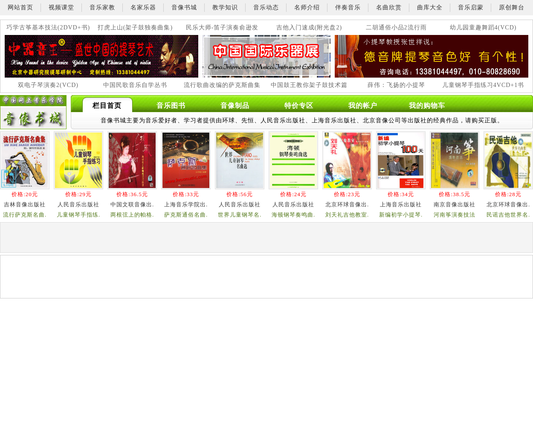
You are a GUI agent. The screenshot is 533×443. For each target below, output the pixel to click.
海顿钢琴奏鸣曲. (293, 214)
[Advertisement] (90, 315)
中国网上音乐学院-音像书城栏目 (33, 112)
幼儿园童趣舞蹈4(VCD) (483, 27)
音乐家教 (102, 7)
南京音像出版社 (454, 204)
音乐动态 (266, 7)
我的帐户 (362, 105)
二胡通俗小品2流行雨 (396, 27)
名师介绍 (307, 7)
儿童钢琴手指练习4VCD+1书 (483, 85)
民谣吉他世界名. (508, 214)
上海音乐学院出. (186, 204)
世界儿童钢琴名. (239, 214)
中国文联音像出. (132, 204)
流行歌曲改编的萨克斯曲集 (222, 85)
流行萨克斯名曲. (24, 214)
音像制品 (234, 105)
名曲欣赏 (389, 7)
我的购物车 (427, 105)
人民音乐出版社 (78, 204)
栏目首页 (107, 105)
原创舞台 (511, 7)
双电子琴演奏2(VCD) (48, 85)
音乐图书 (170, 105)
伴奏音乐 (348, 7)
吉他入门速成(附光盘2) (309, 27)
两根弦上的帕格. (132, 214)
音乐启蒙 (471, 7)
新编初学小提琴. (401, 214)
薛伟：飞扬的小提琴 (396, 85)
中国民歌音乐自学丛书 (135, 85)
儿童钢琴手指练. (78, 214)
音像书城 (184, 7)
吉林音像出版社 (25, 204)
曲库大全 (430, 7)
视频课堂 (61, 7)
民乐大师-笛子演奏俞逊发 (222, 27)
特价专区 (298, 105)
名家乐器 (143, 7)
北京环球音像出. (347, 204)
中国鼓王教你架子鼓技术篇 (309, 85)
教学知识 (225, 7)
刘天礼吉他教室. (347, 214)
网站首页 (20, 7)
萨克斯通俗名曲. (186, 214)
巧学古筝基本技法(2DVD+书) (48, 27)
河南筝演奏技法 (454, 214)
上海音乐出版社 (401, 204)
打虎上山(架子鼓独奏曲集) (135, 27)
